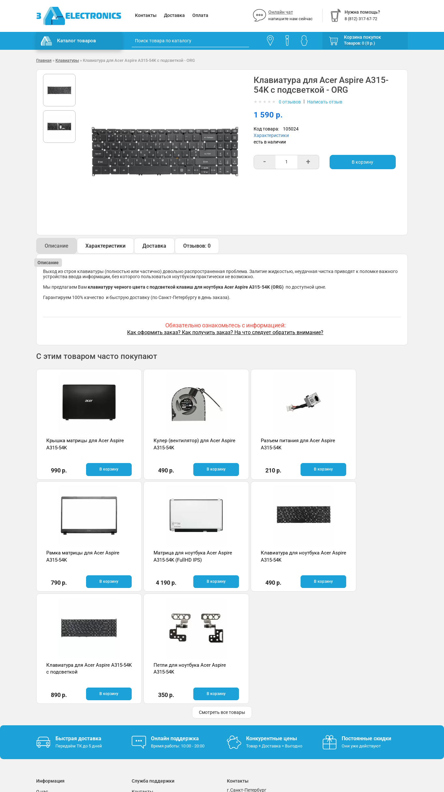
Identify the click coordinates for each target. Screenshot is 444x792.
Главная (44, 60)
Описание (56, 246)
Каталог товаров (68, 41)
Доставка (174, 15)
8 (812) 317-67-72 (245, 697)
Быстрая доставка (78, 626)
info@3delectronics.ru (286, 697)
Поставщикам (51, 708)
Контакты (145, 15)
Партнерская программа (62, 718)
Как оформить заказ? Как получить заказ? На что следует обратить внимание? (225, 332)
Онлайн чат (280, 12)
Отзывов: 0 (197, 246)
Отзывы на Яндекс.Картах (350, 689)
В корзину (362, 162)
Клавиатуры (67, 60)
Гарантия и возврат (57, 688)
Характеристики (271, 135)
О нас (42, 679)
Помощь (141, 688)
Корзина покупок (362, 37)
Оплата (200, 15)
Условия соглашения (58, 698)
